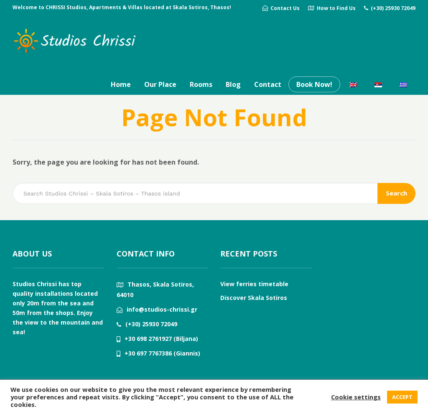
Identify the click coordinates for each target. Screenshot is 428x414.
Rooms (201, 84)
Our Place (160, 84)
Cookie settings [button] (356, 397)
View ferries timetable (254, 284)
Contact (267, 84)
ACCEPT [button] (402, 397)
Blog (233, 84)
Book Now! (314, 84)
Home (121, 84)
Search (396, 193)
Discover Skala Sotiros (253, 298)
